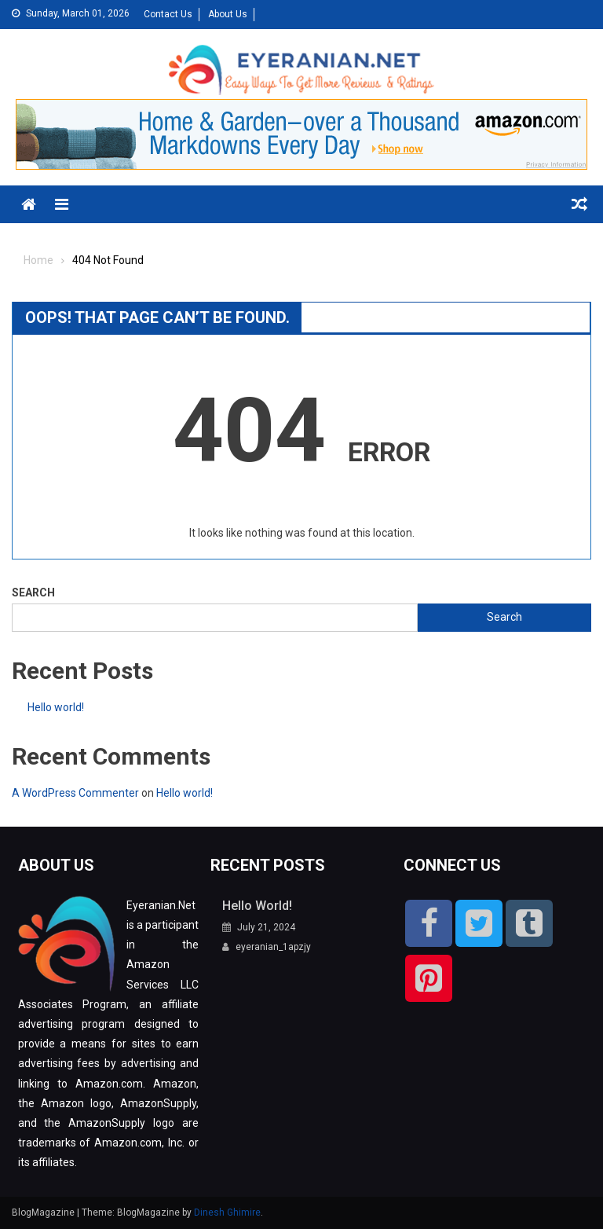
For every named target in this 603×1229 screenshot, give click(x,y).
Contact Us (168, 14)
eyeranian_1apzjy (273, 946)
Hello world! (55, 707)
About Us (227, 14)
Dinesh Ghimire (227, 1212)
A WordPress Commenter (75, 793)
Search (33, 592)
